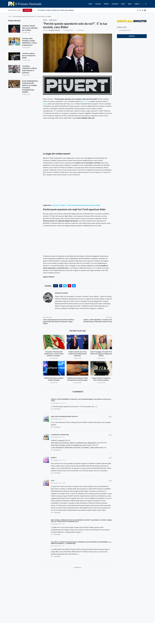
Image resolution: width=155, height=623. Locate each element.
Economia (115, 4)
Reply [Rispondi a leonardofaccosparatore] (110, 435)
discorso (85, 101)
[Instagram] (142, 10)
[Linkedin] (145, 10)
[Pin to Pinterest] (69, 285)
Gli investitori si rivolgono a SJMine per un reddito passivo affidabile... (56, 10)
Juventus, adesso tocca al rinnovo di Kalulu (28, 56)
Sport (130, 4)
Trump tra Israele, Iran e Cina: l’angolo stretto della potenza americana (77, 353)
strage (45, 104)
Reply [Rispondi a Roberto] (110, 457)
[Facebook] (137, 10)
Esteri (123, 4)
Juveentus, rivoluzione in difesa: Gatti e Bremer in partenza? (29, 69)
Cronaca (98, 4)
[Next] (36, 10)
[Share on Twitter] (65, 285)
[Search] (146, 4)
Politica (106, 4)
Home (10, 16)
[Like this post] (56, 285)
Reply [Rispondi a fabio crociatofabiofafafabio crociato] (110, 416)
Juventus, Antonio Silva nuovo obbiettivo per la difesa (30, 28)
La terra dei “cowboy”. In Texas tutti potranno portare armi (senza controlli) (76, 205)
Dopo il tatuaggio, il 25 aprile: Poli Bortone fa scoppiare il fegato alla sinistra (101, 353)
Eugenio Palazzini (54, 30)
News (90, 4)
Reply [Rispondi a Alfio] (110, 480)
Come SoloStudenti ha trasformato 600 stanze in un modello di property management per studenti (30, 86)
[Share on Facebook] (60, 285)
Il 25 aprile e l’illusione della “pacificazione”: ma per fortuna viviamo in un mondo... (54, 353)
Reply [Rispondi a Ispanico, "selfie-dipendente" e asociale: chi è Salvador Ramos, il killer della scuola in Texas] (110, 399)
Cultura (137, 4)
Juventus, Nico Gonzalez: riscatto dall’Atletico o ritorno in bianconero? (29, 42)
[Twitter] (140, 10)
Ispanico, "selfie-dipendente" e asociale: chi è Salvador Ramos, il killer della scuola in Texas (80, 399)
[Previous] (34, 10)
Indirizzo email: (132, 29)
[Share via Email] (74, 285)
